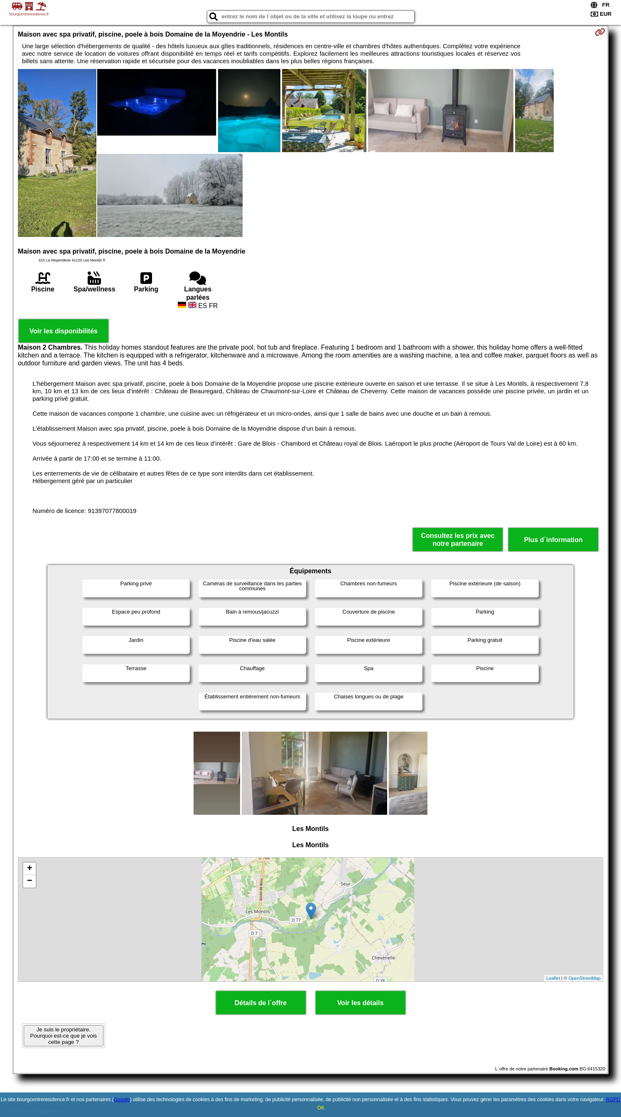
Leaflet (553, 978)
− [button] (29, 881)
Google (122, 1099)
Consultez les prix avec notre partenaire (458, 539)
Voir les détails (360, 1002)
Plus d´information (553, 539)
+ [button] (29, 869)
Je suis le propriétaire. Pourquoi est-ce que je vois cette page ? (63, 1035)
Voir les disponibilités (63, 331)
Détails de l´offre (261, 1002)
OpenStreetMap (584, 978)
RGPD (613, 1099)
